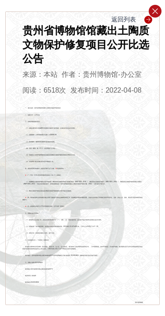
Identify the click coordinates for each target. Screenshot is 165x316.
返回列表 (131, 19)
